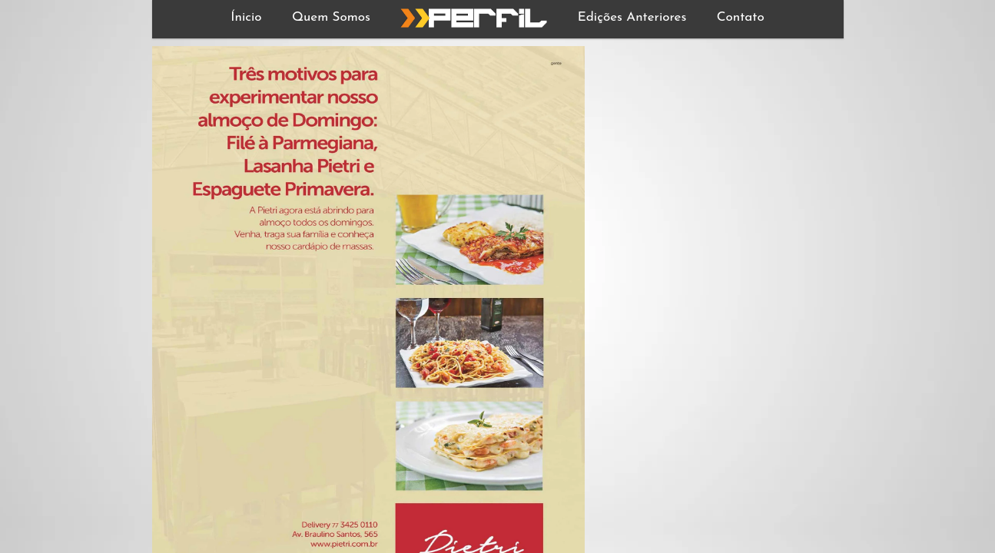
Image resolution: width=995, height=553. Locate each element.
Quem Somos (331, 17)
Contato (740, 17)
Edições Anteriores (632, 17)
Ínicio (246, 17)
